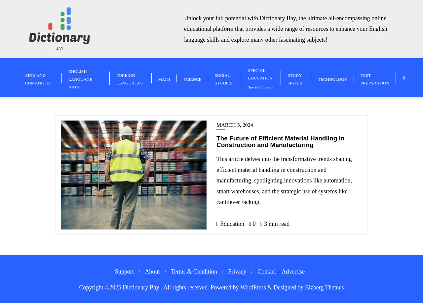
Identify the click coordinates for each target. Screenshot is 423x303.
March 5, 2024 (234, 125)
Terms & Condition (194, 271)
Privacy (237, 271)
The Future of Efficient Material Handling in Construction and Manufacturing (280, 142)
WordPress (253, 287)
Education (230, 224)
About (152, 271)
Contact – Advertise (281, 271)
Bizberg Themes (324, 287)
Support (124, 271)
